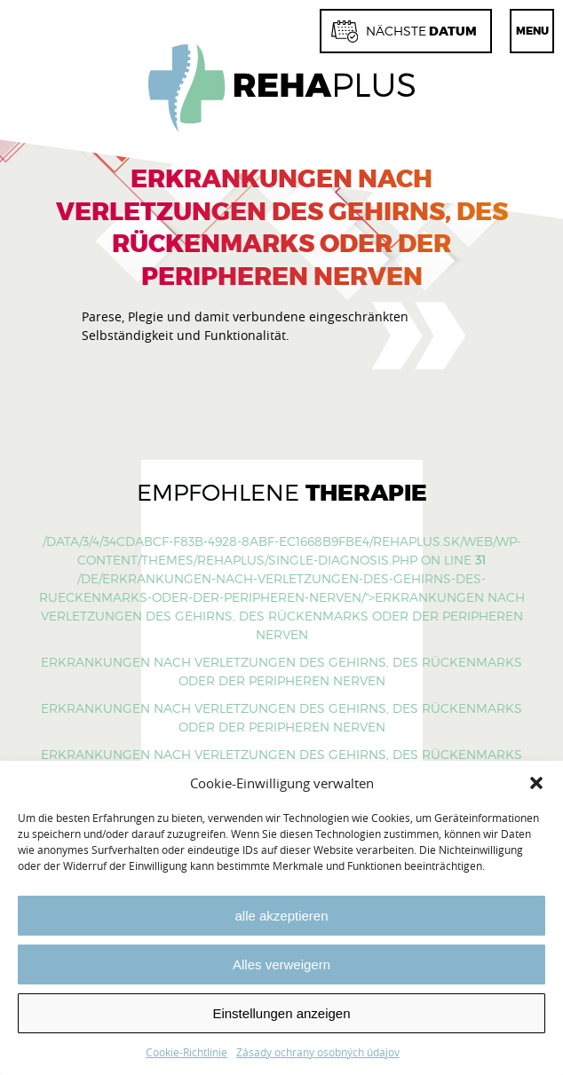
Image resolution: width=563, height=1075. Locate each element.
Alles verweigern (281, 964)
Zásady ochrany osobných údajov (318, 1052)
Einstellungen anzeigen (281, 1013)
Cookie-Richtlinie (186, 1052)
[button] (536, 783)
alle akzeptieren (281, 915)
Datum (404, 31)
